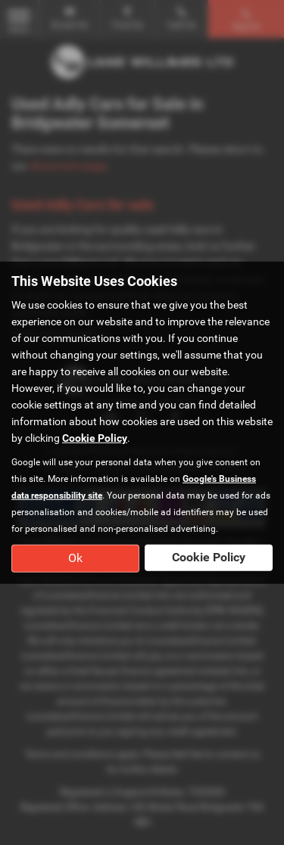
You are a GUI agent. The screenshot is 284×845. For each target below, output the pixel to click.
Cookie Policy (94, 438)
